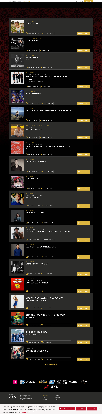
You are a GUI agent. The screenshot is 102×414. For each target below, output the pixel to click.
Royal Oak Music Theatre (14, 4)
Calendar (45, 396)
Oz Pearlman (33, 41)
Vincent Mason (34, 130)
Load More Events (51, 364)
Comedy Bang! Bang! (37, 283)
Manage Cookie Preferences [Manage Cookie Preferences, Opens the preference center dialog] (67, 408)
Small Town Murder (37, 264)
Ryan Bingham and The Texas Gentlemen (48, 232)
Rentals (45, 400)
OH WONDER (32, 24)
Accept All (92, 408)
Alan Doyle (32, 58)
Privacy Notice (24, 412)
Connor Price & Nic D (37, 351)
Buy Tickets (26, 1)
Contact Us (57, 400)
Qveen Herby (33, 179)
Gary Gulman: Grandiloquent (42, 247)
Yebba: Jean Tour (35, 213)
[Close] (99, 409)
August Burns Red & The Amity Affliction (48, 147)
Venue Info (57, 398)
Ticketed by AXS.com (50, 11)
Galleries (57, 396)
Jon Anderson (33, 94)
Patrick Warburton (36, 162)
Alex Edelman (33, 198)
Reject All (81, 408)
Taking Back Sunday (36, 333)
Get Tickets (83, 121)
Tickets (44, 398)
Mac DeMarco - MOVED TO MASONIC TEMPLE (48, 111)
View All (90, 11)
